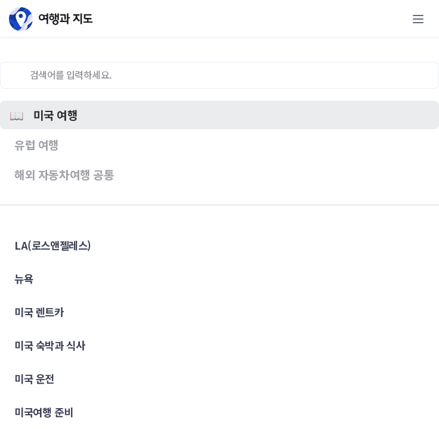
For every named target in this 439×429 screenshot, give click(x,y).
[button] (219, 115)
